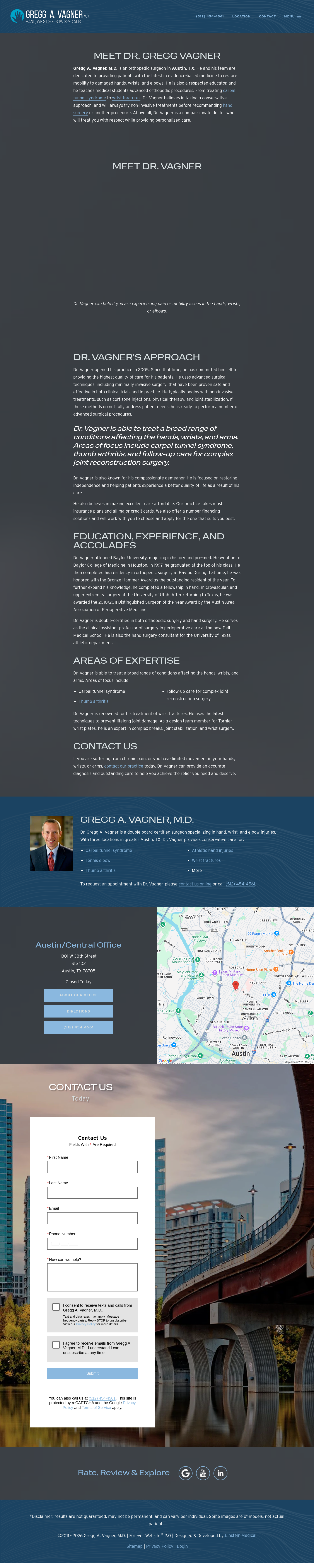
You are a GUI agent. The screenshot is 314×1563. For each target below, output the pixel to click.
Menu (294, 16)
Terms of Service (96, 1407)
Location (241, 16)
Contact (267, 16)
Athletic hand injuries (212, 850)
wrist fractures (126, 97)
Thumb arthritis (93, 701)
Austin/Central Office (78, 946)
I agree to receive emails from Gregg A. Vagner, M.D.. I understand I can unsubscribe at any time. (97, 1348)
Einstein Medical (240, 1535)
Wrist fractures (206, 860)
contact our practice (123, 766)
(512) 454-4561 (240, 884)
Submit (92, 1373)
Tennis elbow (98, 860)
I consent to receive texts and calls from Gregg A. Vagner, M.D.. (97, 1314)
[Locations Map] (235, 985)
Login (182, 1546)
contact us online (195, 884)
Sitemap (134, 1546)
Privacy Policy (86, 1324)
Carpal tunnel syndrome (108, 850)
